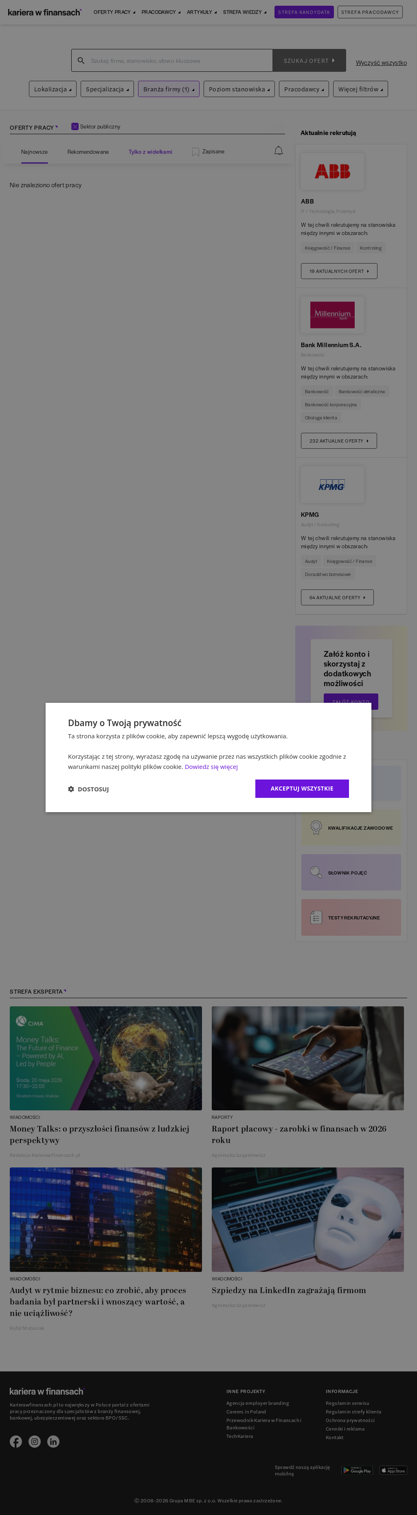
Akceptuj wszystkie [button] (302, 788)
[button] (88, 788)
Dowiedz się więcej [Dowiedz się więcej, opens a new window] (211, 766)
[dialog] (208, 757)
